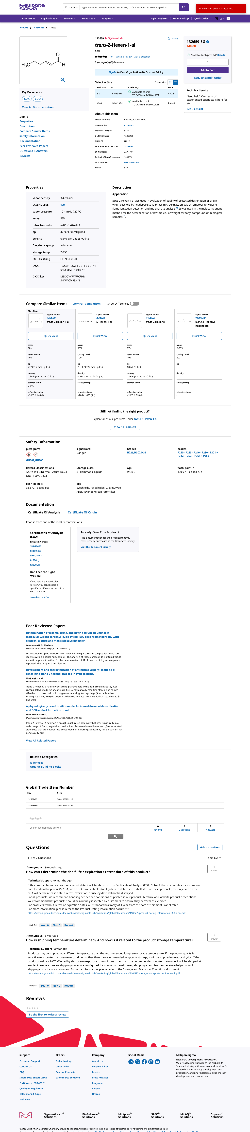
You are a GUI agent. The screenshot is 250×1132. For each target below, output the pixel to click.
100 (62, 205)
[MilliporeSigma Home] (32, 7)
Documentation (29, 141)
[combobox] (126, 7)
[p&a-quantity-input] (207, 62)
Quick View (51, 336)
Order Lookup (181, 18)
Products (23, 27)
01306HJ (34, 560)
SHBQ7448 (36, 555)
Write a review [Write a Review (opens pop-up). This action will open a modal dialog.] (124, 56)
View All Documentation (38, 107)
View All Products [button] (125, 427)
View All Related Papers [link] (41, 740)
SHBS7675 (35, 546)
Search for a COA (39, 597)
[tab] (26, 28)
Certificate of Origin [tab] (82, 512)
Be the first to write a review (49, 1006)
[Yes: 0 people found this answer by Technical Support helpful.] (44, 917)
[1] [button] (177, 208)
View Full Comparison (87, 303)
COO (38, 99)
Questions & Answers (33, 151)
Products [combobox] (70, 7)
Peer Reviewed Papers (33, 146)
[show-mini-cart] (222, 18)
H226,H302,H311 (137, 452)
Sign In (113, 72)
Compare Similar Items (34, 131)
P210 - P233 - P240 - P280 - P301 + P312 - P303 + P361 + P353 (198, 454)
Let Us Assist (195, 109)
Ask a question (210, 839)
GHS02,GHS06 (34, 460)
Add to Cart (207, 70)
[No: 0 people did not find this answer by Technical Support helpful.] (56, 917)
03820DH (35, 564)
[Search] (184, 7)
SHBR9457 (35, 550)
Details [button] (221, 55)
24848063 (128, 146)
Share (172, 38)
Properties (26, 121)
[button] (158, 18)
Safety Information (32, 136)
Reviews (24, 156)
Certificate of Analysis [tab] (44, 512)
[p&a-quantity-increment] (225, 62)
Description (27, 126)
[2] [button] (124, 216)
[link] (35, 818)
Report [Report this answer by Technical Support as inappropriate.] (68, 917)
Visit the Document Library (96, 546)
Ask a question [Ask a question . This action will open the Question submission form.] (142, 56)
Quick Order (201, 18)
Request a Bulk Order (207, 77)
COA (27, 99)
